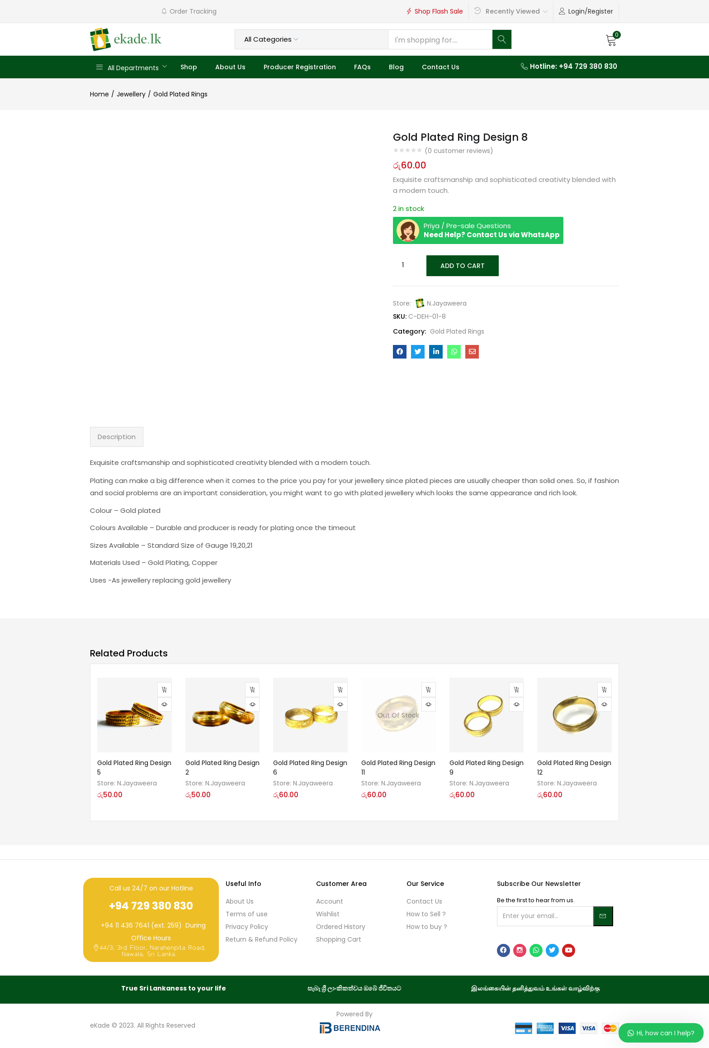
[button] (611, 39)
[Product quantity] (403, 265)
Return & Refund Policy (262, 939)
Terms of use (247, 914)
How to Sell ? (426, 914)
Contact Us (440, 67)
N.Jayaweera (447, 302)
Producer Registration (300, 67)
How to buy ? (426, 926)
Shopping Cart (338, 939)
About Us (230, 67)
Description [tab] (117, 436)
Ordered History (340, 926)
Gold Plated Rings (180, 94)
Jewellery (131, 94)
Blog (396, 67)
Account (329, 901)
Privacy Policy (247, 926)
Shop (188, 67)
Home (99, 94)
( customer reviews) (459, 151)
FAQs (362, 67)
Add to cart (461, 265)
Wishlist (328, 914)
